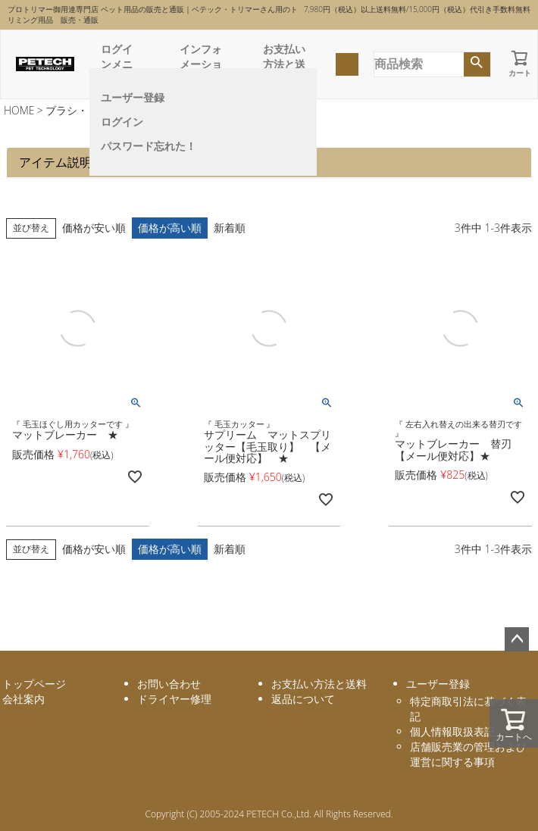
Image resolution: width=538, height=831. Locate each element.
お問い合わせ (169, 683)
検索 (477, 64)
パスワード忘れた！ (148, 146)
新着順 (230, 227)
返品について (303, 699)
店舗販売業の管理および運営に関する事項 (468, 754)
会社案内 (23, 699)
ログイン (122, 121)
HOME (19, 110)
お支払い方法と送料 (284, 64)
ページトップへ (517, 639)
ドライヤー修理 (174, 699)
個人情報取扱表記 (452, 731)
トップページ (34, 683)
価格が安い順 (94, 227)
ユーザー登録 (132, 97)
